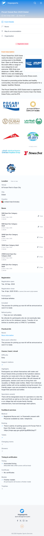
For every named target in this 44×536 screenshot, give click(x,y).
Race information (8, 335)
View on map (14, 181)
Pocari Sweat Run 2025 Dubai (15, 12)
